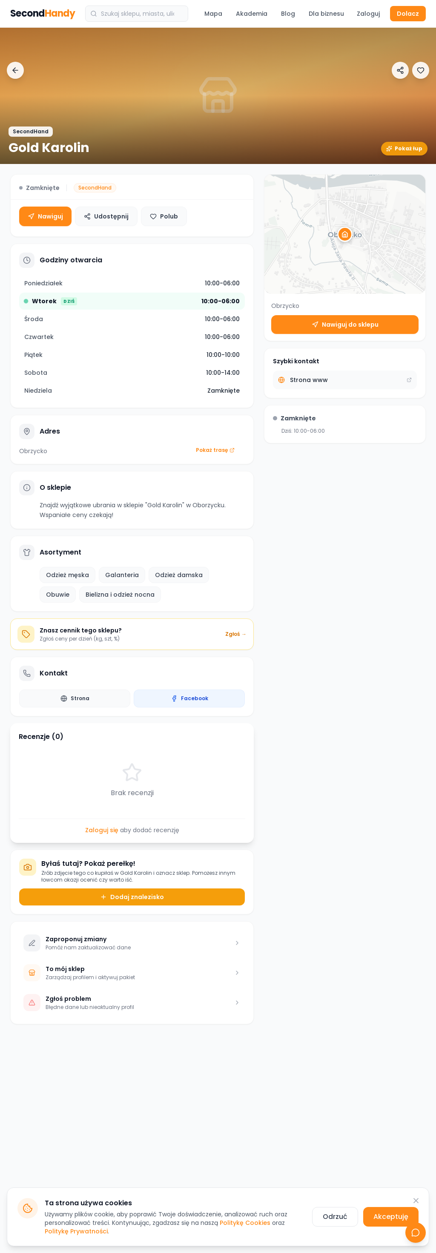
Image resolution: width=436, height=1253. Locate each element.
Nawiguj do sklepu (345, 324)
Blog (288, 13)
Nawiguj (45, 216)
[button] (345, 234)
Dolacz (408, 13)
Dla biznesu (326, 13)
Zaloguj (368, 13)
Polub (164, 216)
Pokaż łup (404, 148)
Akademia (251, 13)
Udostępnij (106, 216)
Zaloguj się (101, 830)
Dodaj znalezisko (132, 897)
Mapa (213, 13)
